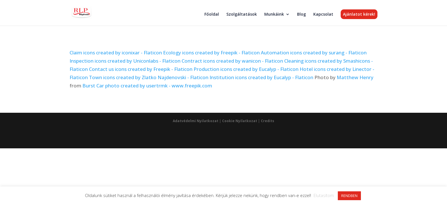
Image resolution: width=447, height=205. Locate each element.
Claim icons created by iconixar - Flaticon (116, 52)
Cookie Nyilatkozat (239, 120)
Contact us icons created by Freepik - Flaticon (140, 69)
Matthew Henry (355, 77)
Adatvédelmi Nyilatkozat (195, 120)
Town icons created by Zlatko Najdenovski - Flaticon (148, 77)
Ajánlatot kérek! (359, 14)
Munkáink (274, 14)
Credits (267, 120)
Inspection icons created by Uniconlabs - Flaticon (125, 61)
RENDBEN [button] (349, 195)
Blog (301, 14)
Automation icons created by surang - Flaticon (314, 52)
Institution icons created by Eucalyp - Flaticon (261, 77)
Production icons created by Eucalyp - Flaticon (246, 69)
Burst (88, 85)
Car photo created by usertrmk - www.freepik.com (154, 85)
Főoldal (211, 14)
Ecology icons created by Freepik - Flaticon (211, 52)
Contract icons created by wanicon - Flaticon (232, 61)
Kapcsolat (323, 14)
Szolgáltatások (241, 14)
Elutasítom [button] (324, 195)
